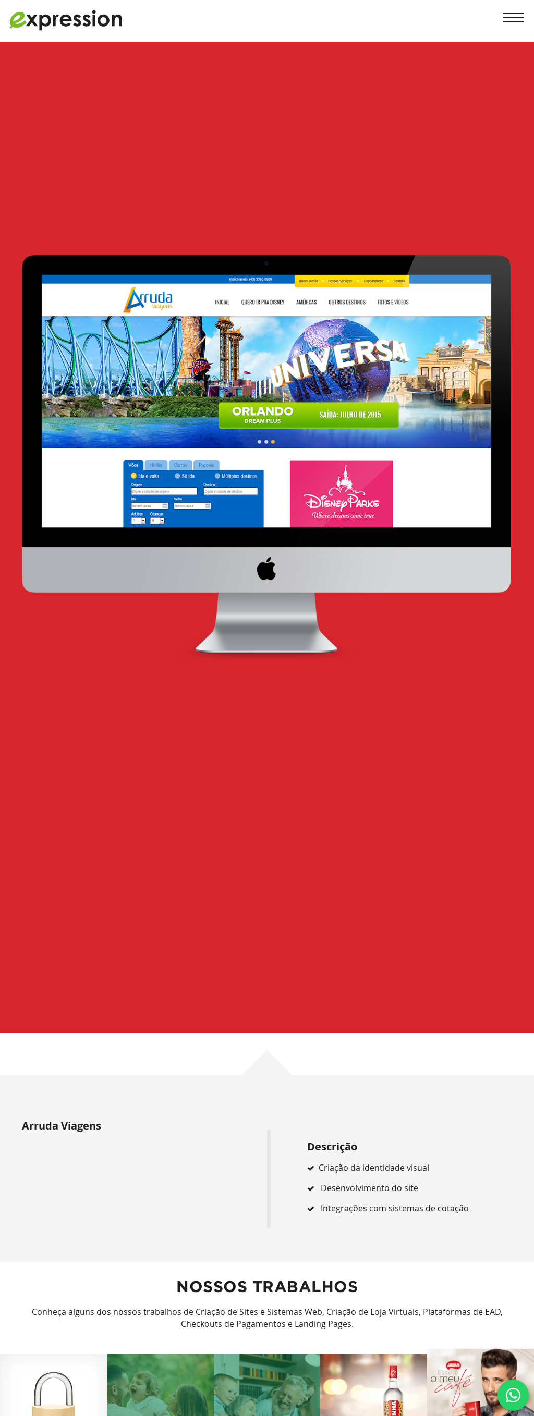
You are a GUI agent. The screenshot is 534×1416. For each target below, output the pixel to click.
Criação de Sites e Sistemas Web (259, 1312)
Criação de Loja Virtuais (372, 1312)
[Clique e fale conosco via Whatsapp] (513, 1395)
